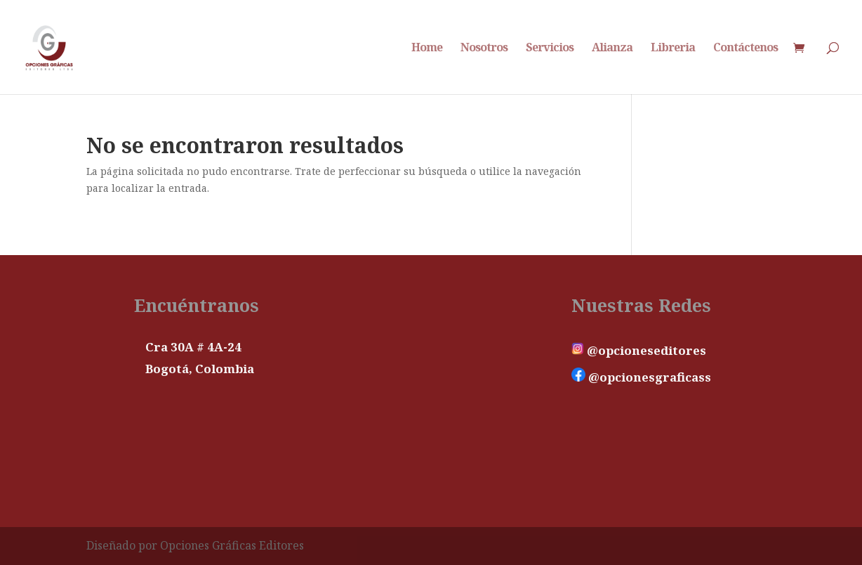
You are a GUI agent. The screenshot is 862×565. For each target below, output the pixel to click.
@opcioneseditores (638, 350)
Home (426, 48)
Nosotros (484, 48)
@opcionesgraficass (641, 377)
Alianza (612, 48)
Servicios (549, 48)
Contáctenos (745, 48)
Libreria (673, 48)
